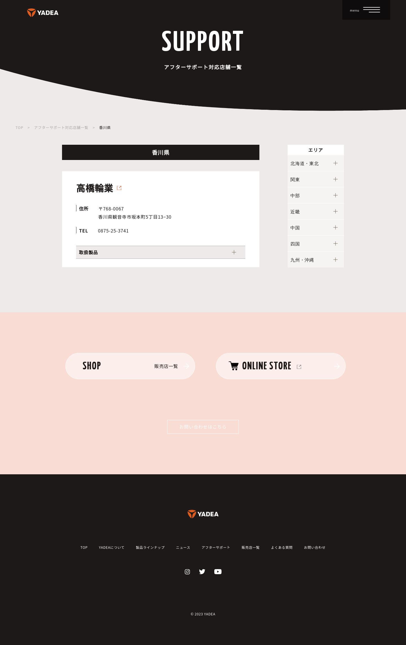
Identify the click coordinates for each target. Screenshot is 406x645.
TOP (19, 127)
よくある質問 (282, 547)
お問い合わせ (315, 547)
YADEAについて (112, 547)
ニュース (183, 547)
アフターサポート (216, 547)
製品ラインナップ (150, 547)
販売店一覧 (251, 547)
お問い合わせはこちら (203, 426)
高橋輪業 (94, 187)
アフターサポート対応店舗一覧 (61, 127)
